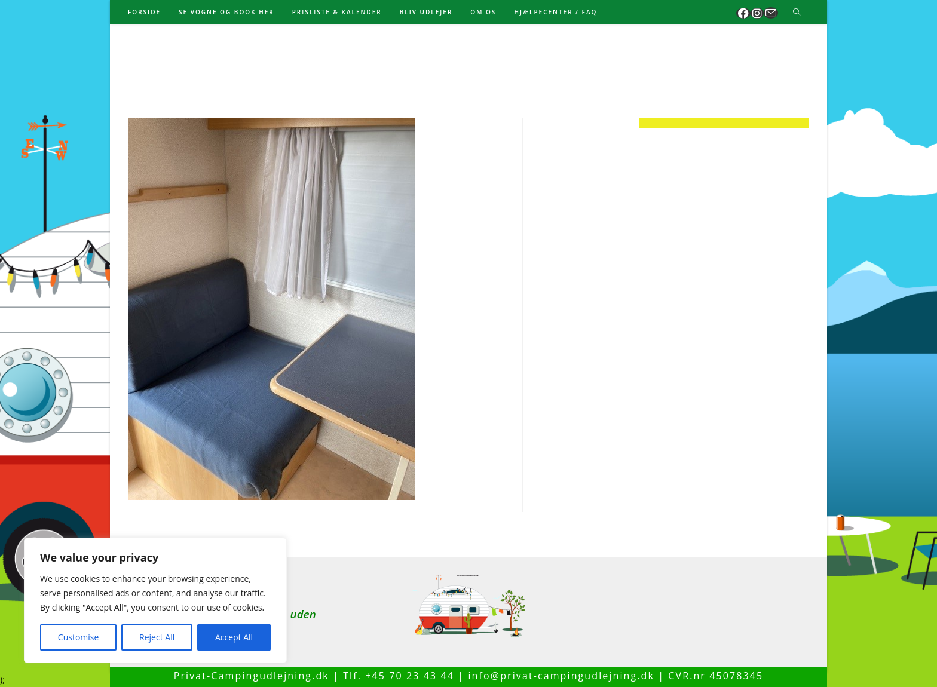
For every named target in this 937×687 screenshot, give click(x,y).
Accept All (234, 637)
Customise (78, 637)
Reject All (156, 637)
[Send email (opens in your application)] (771, 13)
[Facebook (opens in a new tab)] (743, 13)
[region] (155, 600)
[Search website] (796, 12)
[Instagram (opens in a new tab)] (757, 13)
